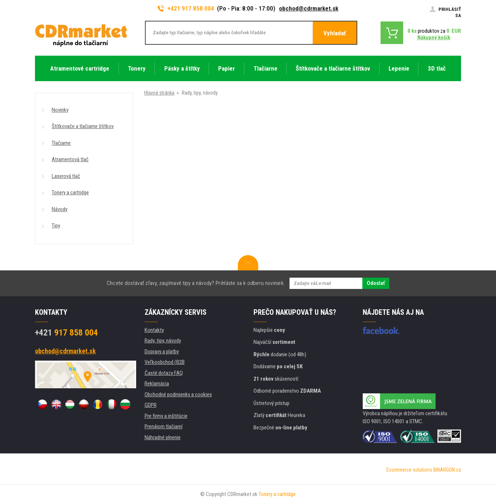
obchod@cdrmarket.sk (308, 8)
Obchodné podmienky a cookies (178, 394)
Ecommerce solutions (409, 470)
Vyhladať (334, 33)
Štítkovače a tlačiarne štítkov (83, 126)
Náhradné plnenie (163, 437)
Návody (59, 209)
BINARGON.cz (447, 470)
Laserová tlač (66, 176)
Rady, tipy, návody (163, 340)
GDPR (151, 405)
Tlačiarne (61, 143)
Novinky (60, 110)
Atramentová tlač (70, 159)
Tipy (56, 225)
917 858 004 (66, 333)
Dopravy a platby (162, 351)
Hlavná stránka (159, 93)
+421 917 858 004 (186, 8)
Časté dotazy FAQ (164, 373)
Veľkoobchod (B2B (165, 362)
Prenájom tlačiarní (163, 426)
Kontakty (154, 330)
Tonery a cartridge (70, 192)
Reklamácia (157, 383)
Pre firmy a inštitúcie (166, 416)
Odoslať (376, 283)
